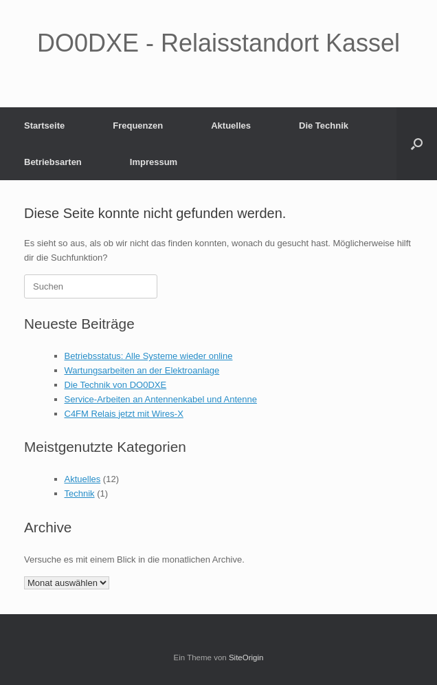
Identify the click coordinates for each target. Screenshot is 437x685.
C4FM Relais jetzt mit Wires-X (124, 414)
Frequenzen (138, 125)
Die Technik (323, 125)
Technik (80, 493)
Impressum (153, 162)
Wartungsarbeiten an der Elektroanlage (142, 370)
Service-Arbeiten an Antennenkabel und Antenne (161, 399)
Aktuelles (231, 125)
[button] (416, 143)
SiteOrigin (246, 657)
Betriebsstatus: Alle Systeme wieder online (149, 356)
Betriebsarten (53, 162)
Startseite (44, 125)
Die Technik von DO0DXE (116, 385)
